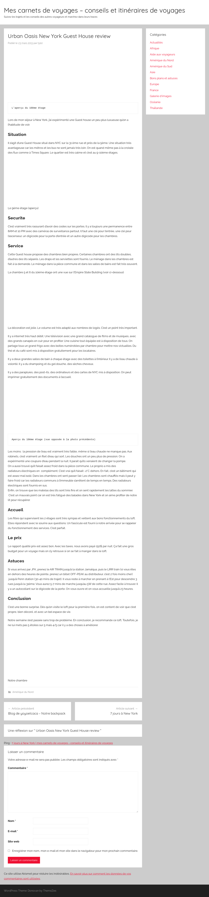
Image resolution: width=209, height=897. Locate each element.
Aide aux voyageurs (162, 54)
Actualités (156, 42)
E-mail (13, 831)
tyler (40, 43)
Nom (12, 821)
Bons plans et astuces (163, 78)
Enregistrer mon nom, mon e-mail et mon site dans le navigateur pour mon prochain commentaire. (75, 850)
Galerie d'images (160, 96)
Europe (154, 84)
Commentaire (18, 768)
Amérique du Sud (161, 66)
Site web (13, 841)
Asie (152, 72)
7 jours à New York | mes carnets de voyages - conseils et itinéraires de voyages (62, 743)
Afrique (154, 48)
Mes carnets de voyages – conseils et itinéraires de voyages (94, 10)
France (154, 90)
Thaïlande (156, 108)
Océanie (155, 102)
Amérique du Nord (22, 692)
